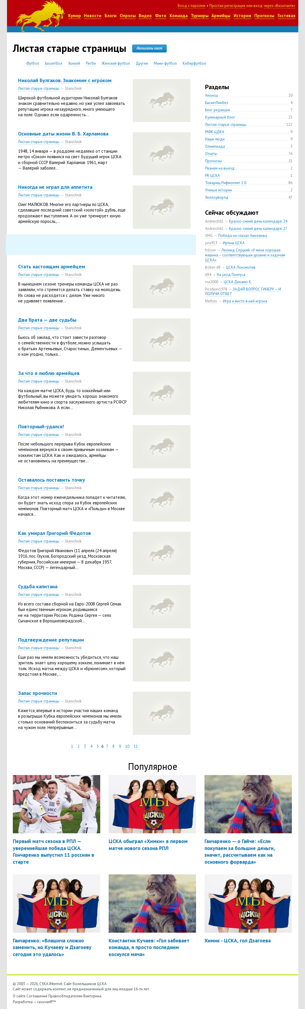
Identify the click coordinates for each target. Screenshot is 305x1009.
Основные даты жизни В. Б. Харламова (63, 133)
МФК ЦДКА (214, 131)
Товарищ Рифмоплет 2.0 (225, 182)
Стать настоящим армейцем (51, 266)
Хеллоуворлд (216, 197)
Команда (179, 15)
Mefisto (211, 301)
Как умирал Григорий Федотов (54, 533)
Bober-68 (213, 267)
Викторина (92, 996)
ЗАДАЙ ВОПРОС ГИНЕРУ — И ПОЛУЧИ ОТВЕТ (243, 292)
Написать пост (149, 48)
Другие (142, 63)
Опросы (128, 15)
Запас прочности (37, 693)
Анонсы (211, 95)
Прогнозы (264, 15)
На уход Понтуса (231, 274)
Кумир (74, 15)
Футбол (32, 63)
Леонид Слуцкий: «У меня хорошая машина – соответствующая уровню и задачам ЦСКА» (245, 255)
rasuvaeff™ (46, 1001)
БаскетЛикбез (216, 102)
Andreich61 (214, 221)
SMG (209, 235)
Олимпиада (215, 146)
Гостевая (286, 15)
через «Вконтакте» (279, 5)
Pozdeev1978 (216, 289)
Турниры (200, 15)
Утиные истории (218, 190)
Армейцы (220, 15)
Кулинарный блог (220, 117)
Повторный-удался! (41, 426)
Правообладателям (65, 996)
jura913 (211, 242)
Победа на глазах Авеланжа (242, 235)
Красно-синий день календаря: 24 (258, 221)
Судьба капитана (37, 586)
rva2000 (211, 281)
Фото (160, 15)
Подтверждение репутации (51, 639)
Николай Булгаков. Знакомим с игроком (65, 80)
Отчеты (211, 153)
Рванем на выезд (220, 168)
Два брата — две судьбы (47, 319)
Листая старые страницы (38, 88)
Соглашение (37, 996)
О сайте (19, 996)
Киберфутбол (194, 63)
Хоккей (74, 63)
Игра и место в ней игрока (245, 301)
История (242, 15)
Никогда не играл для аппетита (55, 187)
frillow (210, 250)
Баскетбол (53, 63)
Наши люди (215, 139)
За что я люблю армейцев (49, 373)
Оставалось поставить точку (51, 479)
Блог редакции (217, 110)
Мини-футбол (165, 63)
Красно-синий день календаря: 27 (258, 228)
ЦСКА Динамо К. (238, 281)
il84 (208, 274)
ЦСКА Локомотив (240, 267)
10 (127, 746)
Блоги (111, 15)
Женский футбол (116, 63)
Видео (145, 15)
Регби (91, 63)
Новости (92, 15)
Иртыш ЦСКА (234, 242)
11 (136, 746)
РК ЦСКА (212, 175)
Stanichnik (73, 88)
